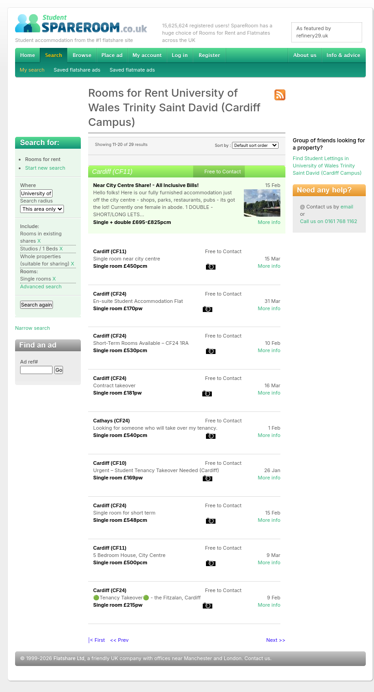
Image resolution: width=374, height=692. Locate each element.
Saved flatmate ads (132, 70)
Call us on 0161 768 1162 (328, 221)
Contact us (257, 658)
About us (304, 55)
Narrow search (32, 328)
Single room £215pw (117, 605)
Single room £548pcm (120, 520)
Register (209, 55)
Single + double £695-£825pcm (132, 222)
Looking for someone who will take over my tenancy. (155, 428)
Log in (180, 55)
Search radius (36, 201)
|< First (96, 640)
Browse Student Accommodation (81, 55)
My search (32, 70)
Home (27, 55)
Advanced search (41, 286)
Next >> (275, 640)
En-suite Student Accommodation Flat (138, 301)
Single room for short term (124, 513)
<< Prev (119, 640)
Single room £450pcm (120, 266)
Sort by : (247, 145)
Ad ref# (29, 362)
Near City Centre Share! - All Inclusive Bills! (146, 185)
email (347, 206)
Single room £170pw (117, 308)
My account (147, 55)
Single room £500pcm (120, 562)
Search (53, 55)
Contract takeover (114, 385)
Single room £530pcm (120, 350)
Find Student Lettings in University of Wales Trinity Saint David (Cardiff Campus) (327, 165)
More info (269, 222)
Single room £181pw (117, 393)
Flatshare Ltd (68, 658)
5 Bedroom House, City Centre (129, 555)
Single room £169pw (118, 477)
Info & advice (343, 55)
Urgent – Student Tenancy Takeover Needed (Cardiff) (156, 470)
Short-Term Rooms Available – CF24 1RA (141, 343)
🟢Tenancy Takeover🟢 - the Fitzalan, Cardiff (147, 597)
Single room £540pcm (120, 435)
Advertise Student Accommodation (111, 55)
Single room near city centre (126, 258)
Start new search (45, 168)
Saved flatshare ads (77, 70)
